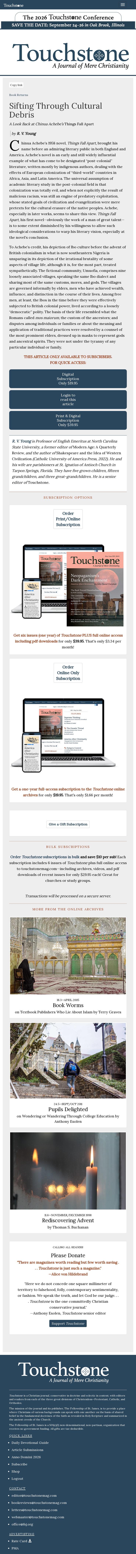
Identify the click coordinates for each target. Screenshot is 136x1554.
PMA (15, 1548)
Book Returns (18, 95)
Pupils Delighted (68, 1109)
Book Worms (68, 1005)
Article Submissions (27, 1450)
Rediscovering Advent (68, 1220)
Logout (17, 1478)
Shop (16, 1471)
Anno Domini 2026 (26, 1457)
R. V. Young (22, 441)
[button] (68, 519)
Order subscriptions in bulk (44, 857)
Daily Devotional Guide (30, 1443)
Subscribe (19, 1464)
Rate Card (19, 1541)
